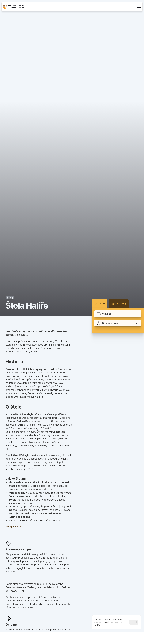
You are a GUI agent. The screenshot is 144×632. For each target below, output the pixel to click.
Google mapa (13, 526)
